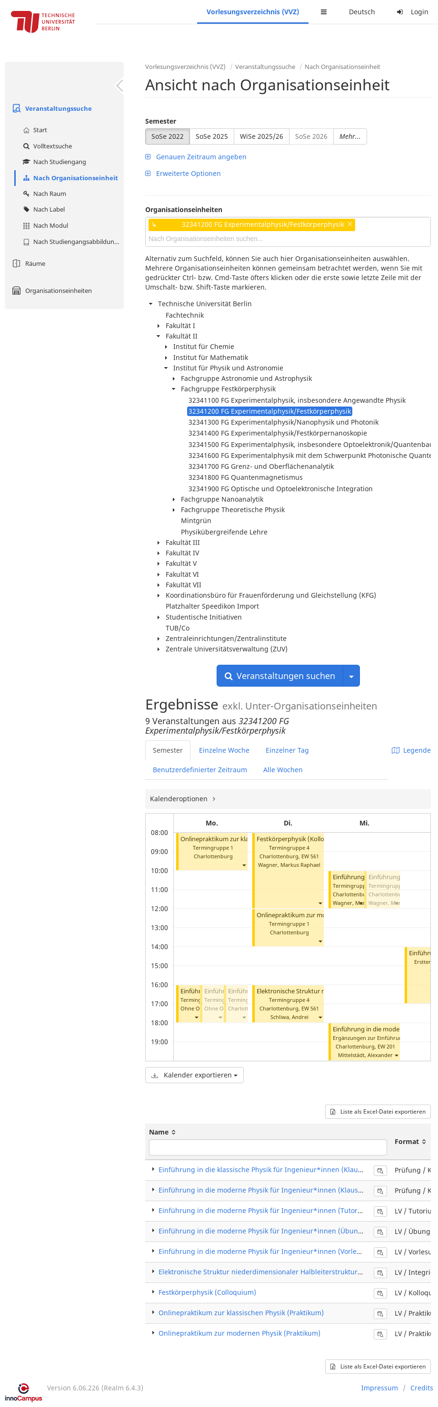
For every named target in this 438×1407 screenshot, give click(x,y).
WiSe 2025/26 (261, 136)
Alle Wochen (283, 769)
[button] (243, 865)
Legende (411, 750)
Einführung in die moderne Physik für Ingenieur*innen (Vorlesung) (267, 1251)
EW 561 (310, 856)
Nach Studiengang (53, 161)
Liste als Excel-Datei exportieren (378, 1111)
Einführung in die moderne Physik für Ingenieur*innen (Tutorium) (265, 1210)
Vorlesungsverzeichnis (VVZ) (253, 11)
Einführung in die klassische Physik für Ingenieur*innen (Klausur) (265, 1169)
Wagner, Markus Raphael (289, 864)
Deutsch (362, 11)
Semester (160, 121)
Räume (27, 263)
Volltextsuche (46, 146)
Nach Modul (44, 225)
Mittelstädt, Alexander (365, 1054)
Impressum (379, 1387)
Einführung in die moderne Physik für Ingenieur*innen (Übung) (262, 1230)
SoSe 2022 (167, 136)
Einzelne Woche (224, 750)
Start (33, 130)
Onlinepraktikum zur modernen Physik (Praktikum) (239, 1333)
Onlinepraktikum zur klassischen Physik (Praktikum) (241, 1312)
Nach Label (42, 209)
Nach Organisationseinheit (69, 178)
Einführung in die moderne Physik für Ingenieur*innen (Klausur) (263, 1189)
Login (411, 11)
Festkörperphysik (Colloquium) (207, 1292)
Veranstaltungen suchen (280, 675)
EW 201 (386, 1046)
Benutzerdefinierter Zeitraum (200, 769)
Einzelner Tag (287, 750)
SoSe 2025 (212, 136)
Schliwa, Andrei (289, 1016)
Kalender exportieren (194, 1074)
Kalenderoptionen (179, 798)
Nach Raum (43, 193)
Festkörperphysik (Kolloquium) (301, 839)
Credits (421, 1387)
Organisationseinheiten (51, 290)
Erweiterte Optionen (183, 173)
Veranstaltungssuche (51, 108)
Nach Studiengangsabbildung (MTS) (72, 241)
